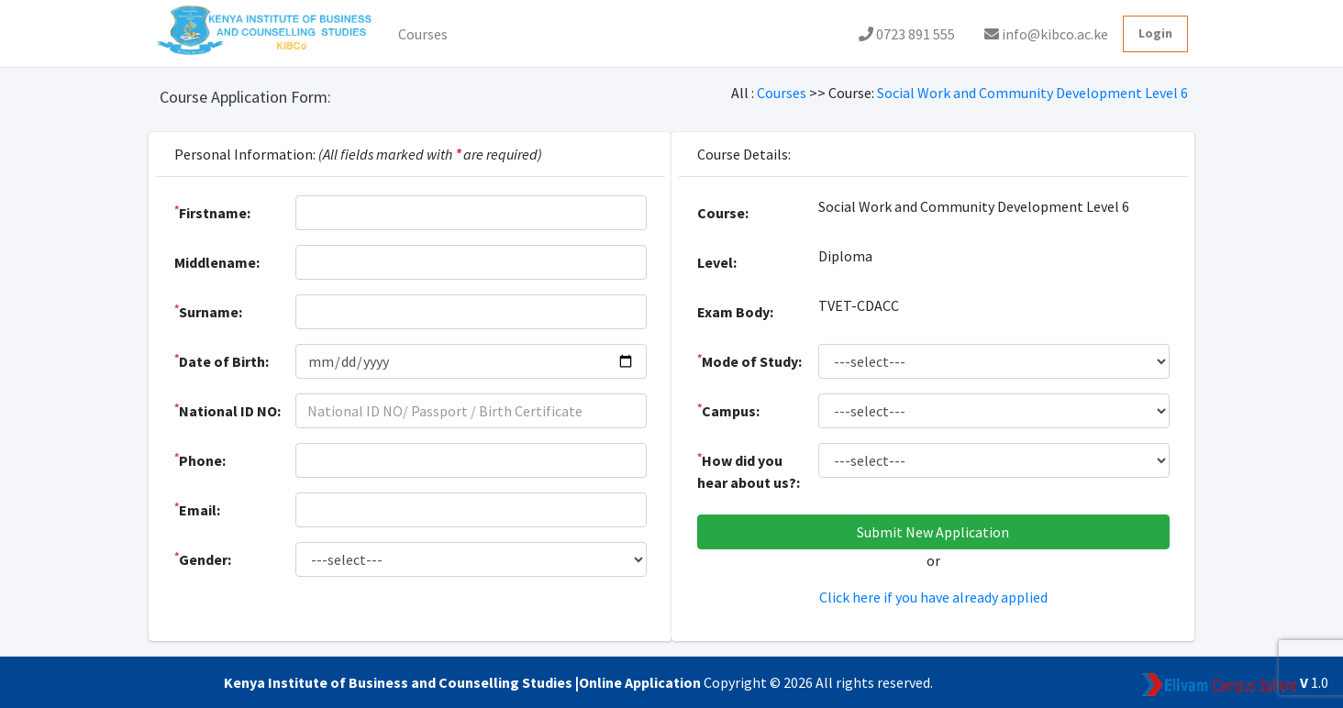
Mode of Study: (749, 360)
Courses (423, 34)
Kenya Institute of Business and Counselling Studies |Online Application (464, 682)
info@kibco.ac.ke (1046, 34)
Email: (197, 509)
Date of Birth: (221, 360)
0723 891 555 (907, 34)
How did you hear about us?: (748, 470)
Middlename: (217, 262)
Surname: (208, 311)
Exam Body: (735, 312)
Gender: (202, 558)
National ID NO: (227, 410)
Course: (723, 213)
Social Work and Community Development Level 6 (1032, 92)
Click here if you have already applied (933, 597)
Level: (717, 262)
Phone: (200, 459)
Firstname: (212, 212)
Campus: (728, 410)
